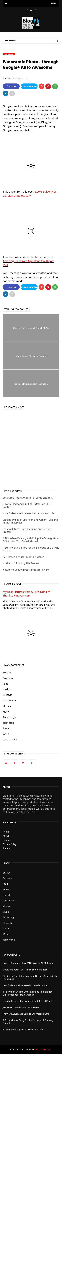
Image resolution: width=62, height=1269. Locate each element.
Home (6, 831)
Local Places (9, 700)
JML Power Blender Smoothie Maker (23, 557)
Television (8, 722)
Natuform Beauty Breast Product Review (26, 569)
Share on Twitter (29, 86)
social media (10, 739)
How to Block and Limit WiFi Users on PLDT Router (27, 505)
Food (5, 683)
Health (6, 689)
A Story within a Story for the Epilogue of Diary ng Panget (31, 549)
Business (8, 678)
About (6, 835)
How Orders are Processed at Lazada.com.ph (28, 513)
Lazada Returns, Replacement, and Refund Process (27, 530)
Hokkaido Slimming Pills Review (21, 563)
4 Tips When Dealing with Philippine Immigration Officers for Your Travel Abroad (31, 540)
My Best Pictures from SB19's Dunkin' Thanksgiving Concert (26, 593)
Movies (7, 706)
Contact (7, 840)
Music (6, 711)
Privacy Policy (9, 844)
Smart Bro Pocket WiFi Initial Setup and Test (28, 497)
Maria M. (8, 78)
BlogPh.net (43, 1049)
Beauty (7, 672)
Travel (6, 728)
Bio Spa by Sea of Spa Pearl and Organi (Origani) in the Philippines (30, 521)
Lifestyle (7, 694)
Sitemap (7, 848)
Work (6, 734)
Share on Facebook (11, 87)
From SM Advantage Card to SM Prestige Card (26, 1013)
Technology (9, 54)
